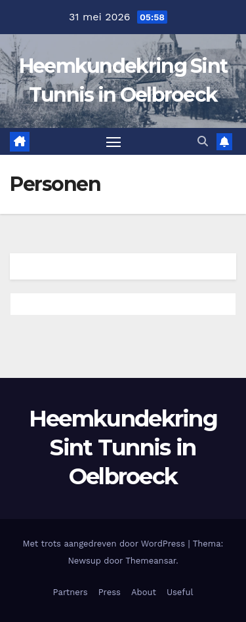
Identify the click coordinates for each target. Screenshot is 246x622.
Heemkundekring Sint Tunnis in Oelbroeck (123, 447)
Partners (70, 592)
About (143, 592)
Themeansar (150, 561)
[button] (202, 141)
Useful (180, 592)
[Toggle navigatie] (113, 142)
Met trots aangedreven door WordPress (105, 544)
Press (109, 592)
